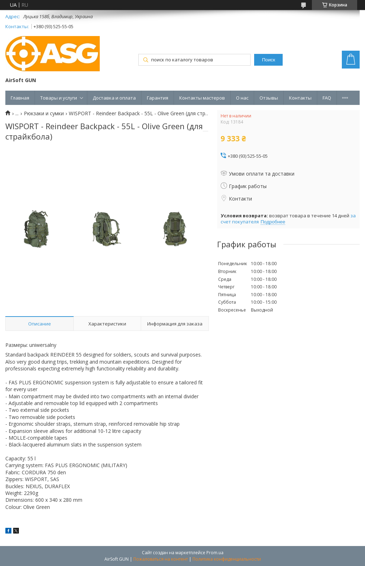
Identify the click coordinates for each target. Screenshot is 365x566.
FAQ (327, 98)
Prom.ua (214, 553)
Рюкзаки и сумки (44, 113)
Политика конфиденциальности (226, 559)
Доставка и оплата (114, 98)
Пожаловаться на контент (160, 559)
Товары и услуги (58, 98)
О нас (242, 98)
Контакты (300, 98)
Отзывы (268, 98)
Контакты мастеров (202, 98)
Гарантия (157, 98)
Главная (20, 98)
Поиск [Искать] (268, 59)
